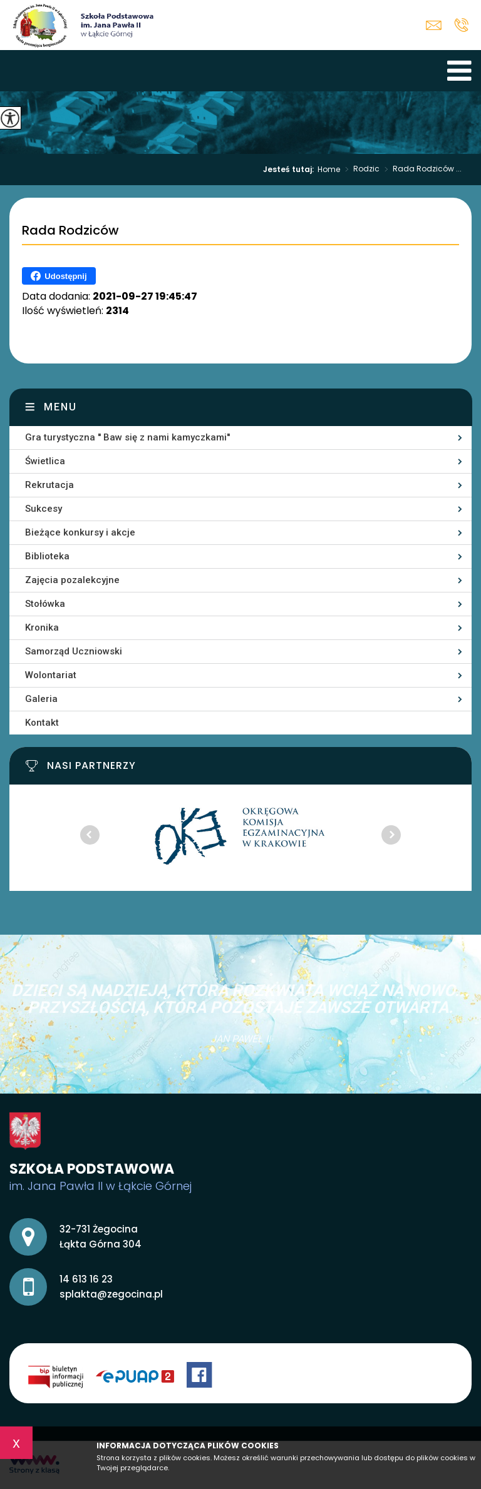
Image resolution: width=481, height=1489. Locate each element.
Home (329, 169)
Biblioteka (47, 556)
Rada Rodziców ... (421, 169)
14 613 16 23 (461, 25)
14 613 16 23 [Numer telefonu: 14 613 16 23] (86, 1279)
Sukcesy (43, 508)
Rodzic (360, 169)
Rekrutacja (49, 484)
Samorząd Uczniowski (73, 651)
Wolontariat (50, 675)
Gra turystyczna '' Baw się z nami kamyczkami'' (127, 437)
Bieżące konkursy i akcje (80, 532)
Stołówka (45, 603)
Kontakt (42, 722)
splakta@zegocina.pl (434, 25)
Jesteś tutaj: (290, 169)
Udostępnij (58, 276)
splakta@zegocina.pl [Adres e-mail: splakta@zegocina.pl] (111, 1294)
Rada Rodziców (70, 231)
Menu (60, 407)
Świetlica (45, 461)
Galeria (41, 698)
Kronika (42, 627)
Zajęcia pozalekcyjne (72, 580)
